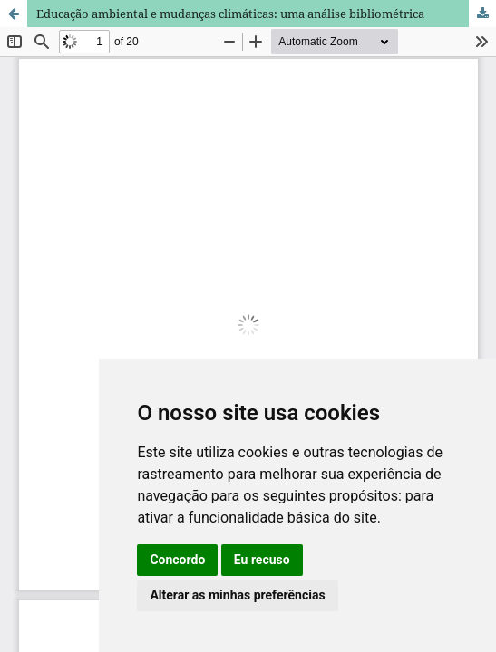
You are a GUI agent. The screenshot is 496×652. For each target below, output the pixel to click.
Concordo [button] (177, 559)
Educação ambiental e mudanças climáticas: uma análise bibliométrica (230, 13)
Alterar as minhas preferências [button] (237, 595)
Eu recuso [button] (262, 559)
